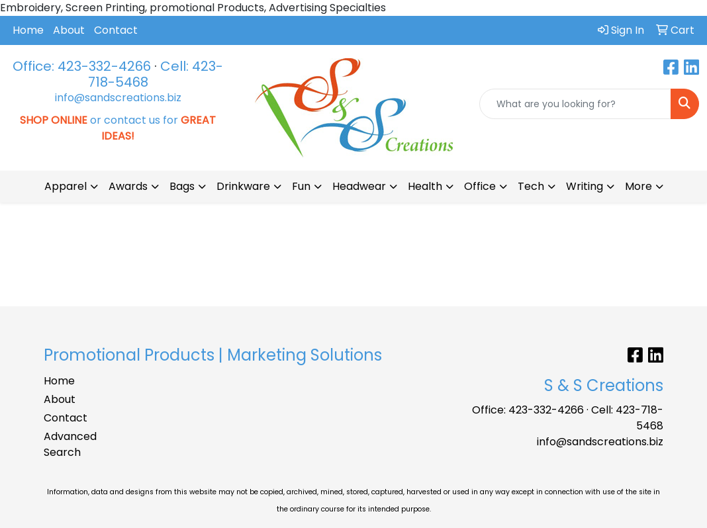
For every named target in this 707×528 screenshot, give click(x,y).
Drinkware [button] (243, 186)
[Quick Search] (575, 104)
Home (28, 30)
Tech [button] (531, 186)
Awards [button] (128, 186)
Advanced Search (70, 444)
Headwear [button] (359, 186)
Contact (116, 30)
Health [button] (425, 186)
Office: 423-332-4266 (82, 66)
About (69, 30)
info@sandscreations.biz (118, 97)
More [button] (638, 186)
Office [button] (480, 186)
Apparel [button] (65, 186)
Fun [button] (301, 186)
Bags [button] (182, 186)
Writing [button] (584, 186)
